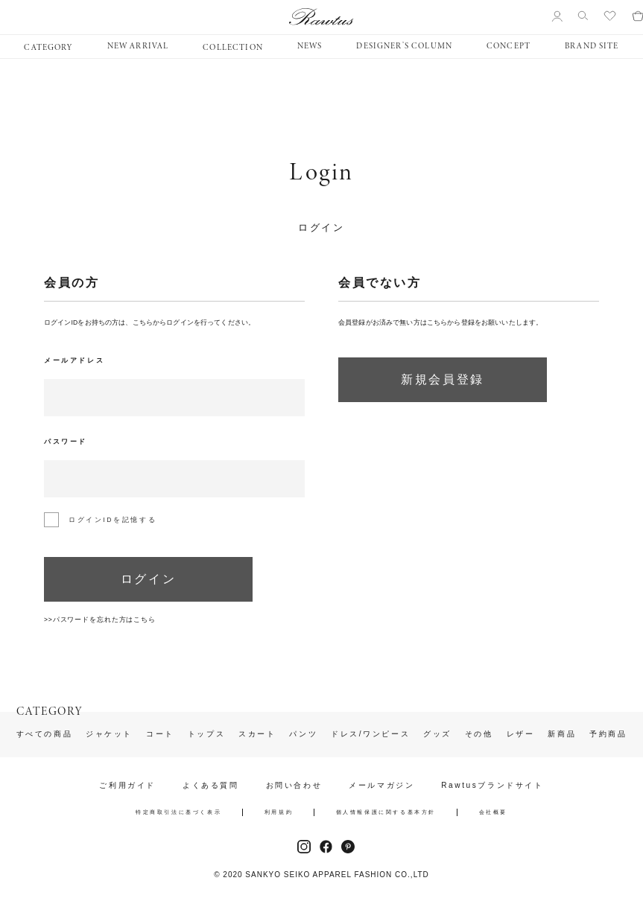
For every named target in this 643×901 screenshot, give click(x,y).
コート (160, 734)
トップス (206, 734)
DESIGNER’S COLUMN (404, 46)
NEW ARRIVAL (138, 46)
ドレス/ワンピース (370, 734)
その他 (479, 734)
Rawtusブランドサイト (492, 785)
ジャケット (109, 734)
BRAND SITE (592, 46)
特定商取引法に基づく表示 (178, 812)
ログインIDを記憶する (112, 519)
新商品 (562, 734)
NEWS (310, 46)
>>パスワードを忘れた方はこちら (100, 620)
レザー (521, 734)
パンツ (303, 734)
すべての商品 (44, 734)
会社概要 (493, 812)
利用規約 (279, 812)
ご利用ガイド (127, 785)
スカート (257, 734)
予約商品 (608, 734)
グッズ (437, 734)
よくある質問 (211, 785)
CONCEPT (508, 46)
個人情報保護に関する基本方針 (386, 812)
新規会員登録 (442, 379)
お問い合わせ (294, 785)
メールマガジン (381, 785)
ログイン (148, 579)
